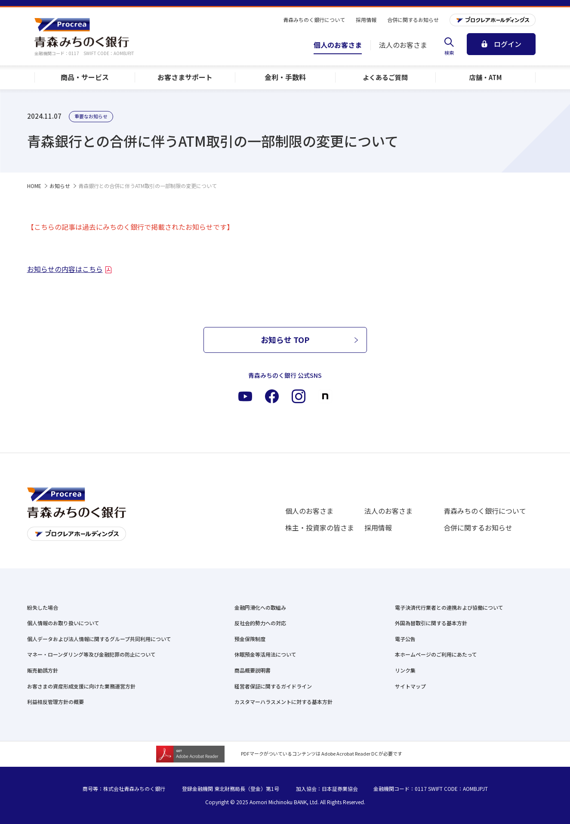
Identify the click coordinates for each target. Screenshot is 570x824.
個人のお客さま (309, 511)
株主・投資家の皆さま (319, 527)
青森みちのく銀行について (485, 511)
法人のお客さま (388, 511)
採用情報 (378, 527)
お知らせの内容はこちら (65, 269)
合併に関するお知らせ (478, 527)
